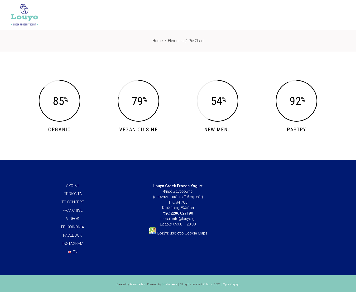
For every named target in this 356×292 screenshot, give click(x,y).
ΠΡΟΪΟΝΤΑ (73, 193)
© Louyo (208, 284)
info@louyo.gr (184, 218)
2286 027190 (182, 213)
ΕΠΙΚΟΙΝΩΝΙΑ (72, 227)
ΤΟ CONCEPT (73, 202)
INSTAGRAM (72, 243)
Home (158, 40)
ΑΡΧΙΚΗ (72, 185)
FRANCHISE (73, 210)
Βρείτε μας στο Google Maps (182, 233)
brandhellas (137, 284)
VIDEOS (72, 218)
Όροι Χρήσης (231, 284)
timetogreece (169, 284)
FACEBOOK (72, 235)
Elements (175, 40)
